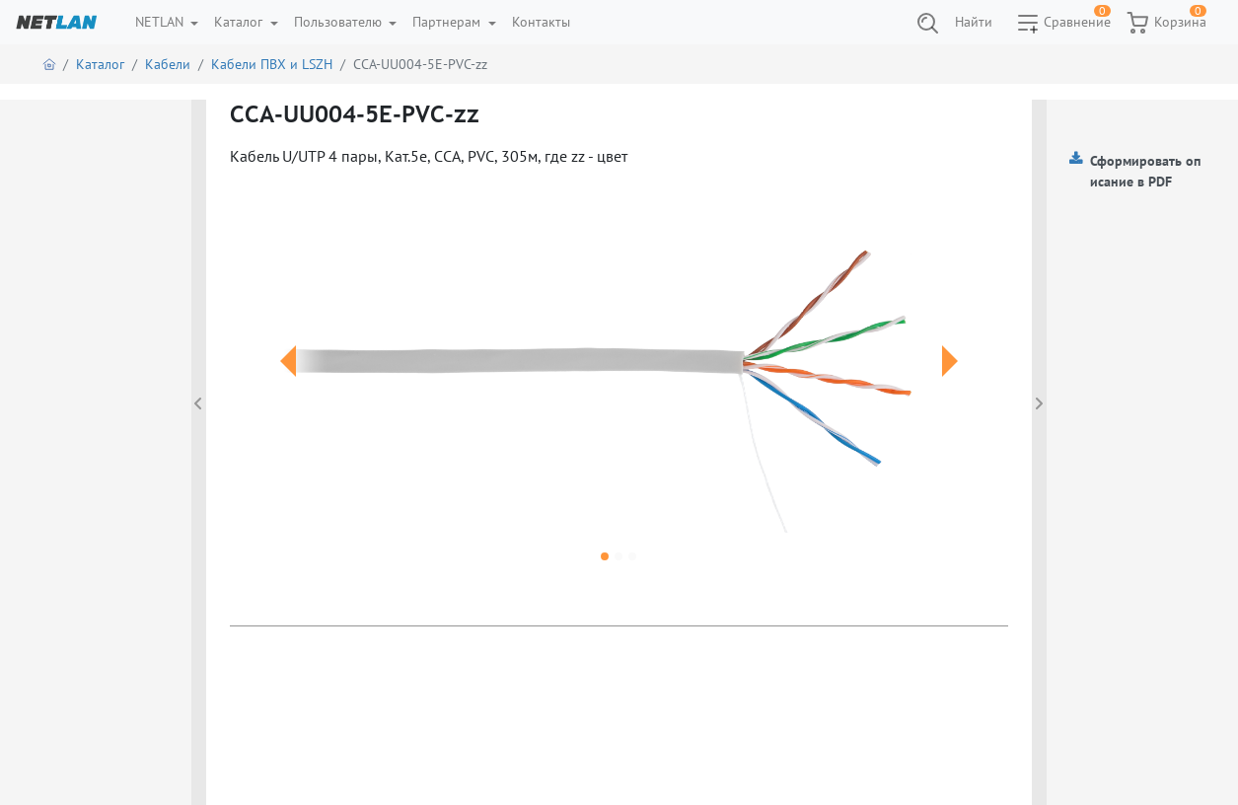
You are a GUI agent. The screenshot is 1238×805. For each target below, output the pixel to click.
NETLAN (161, 22)
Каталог (240, 22)
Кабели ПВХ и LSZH (271, 64)
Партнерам (448, 22)
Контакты (541, 22)
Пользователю (340, 22)
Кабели (167, 64)
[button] (288, 384)
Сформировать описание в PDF (1145, 171)
